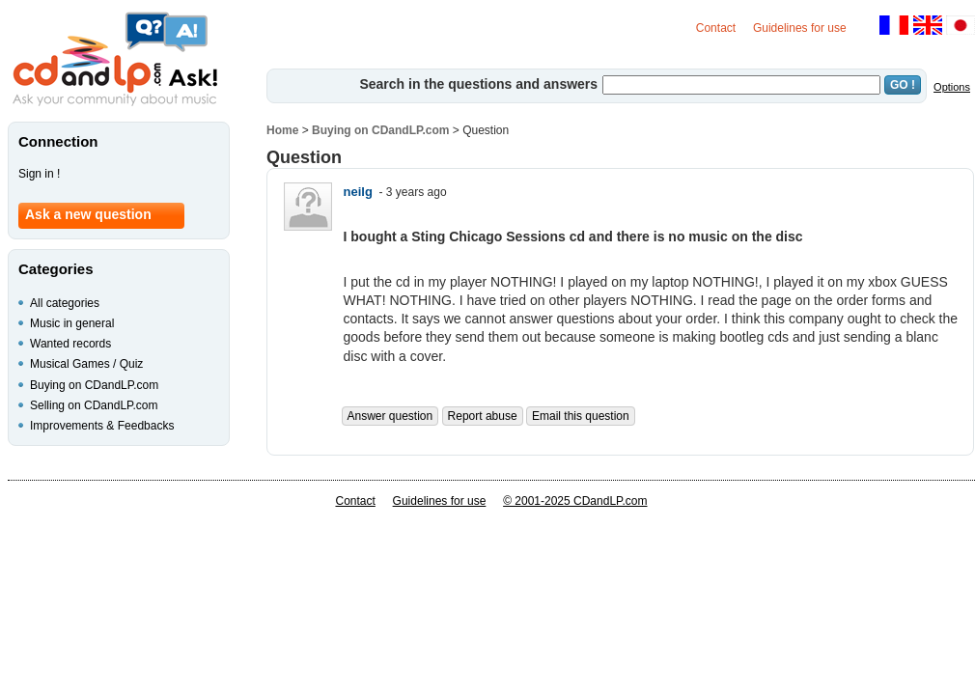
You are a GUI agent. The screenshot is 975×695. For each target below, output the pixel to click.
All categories (64, 303)
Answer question (390, 416)
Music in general (72, 323)
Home (282, 130)
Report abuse (482, 416)
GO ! (902, 85)
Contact (716, 28)
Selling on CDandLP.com (94, 405)
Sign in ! (39, 174)
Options (951, 87)
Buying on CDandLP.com (380, 130)
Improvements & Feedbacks (102, 425)
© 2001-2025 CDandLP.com (575, 501)
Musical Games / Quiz (86, 364)
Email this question (580, 416)
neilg (358, 191)
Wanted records (70, 343)
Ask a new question (88, 214)
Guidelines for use (800, 28)
